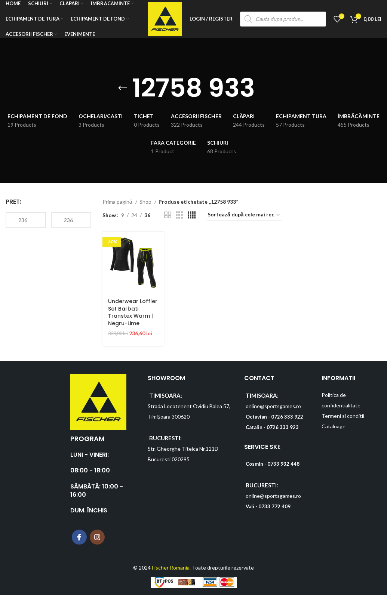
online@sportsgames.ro (273, 406)
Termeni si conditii (343, 415)
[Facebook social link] (79, 536)
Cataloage (333, 426)
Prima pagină (117, 201)
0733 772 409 (274, 506)
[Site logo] (164, 19)
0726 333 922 (287, 416)
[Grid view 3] (179, 215)
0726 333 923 (283, 427)
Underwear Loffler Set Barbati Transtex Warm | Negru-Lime (132, 312)
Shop (146, 201)
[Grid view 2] (167, 215)
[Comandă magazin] (244, 215)
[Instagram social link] (97, 536)
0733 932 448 (283, 464)
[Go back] (122, 88)
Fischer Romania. (171, 567)
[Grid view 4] (192, 215)
